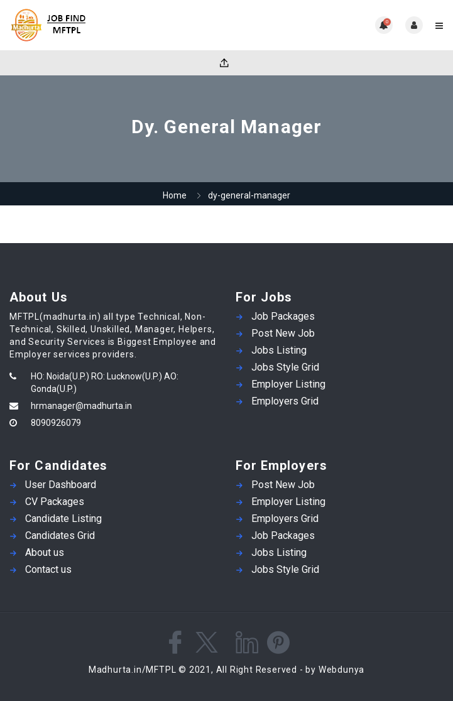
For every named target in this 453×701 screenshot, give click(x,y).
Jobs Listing (279, 350)
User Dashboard (60, 485)
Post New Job (283, 333)
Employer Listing (288, 384)
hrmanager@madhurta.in (81, 406)
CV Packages (54, 502)
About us (44, 552)
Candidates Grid (60, 535)
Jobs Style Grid (285, 367)
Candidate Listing (63, 518)
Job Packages (283, 316)
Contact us (48, 569)
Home (175, 195)
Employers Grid (285, 401)
